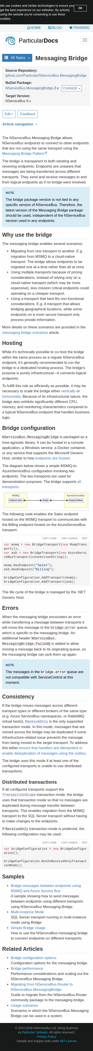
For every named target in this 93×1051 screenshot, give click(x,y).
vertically (68, 391)
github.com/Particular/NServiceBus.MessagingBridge (46, 75)
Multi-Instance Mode (27, 912)
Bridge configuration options (33, 958)
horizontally (11, 396)
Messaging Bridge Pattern (23, 153)
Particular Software (35, 1032)
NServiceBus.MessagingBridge (29, 88)
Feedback (27, 114)
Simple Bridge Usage (28, 928)
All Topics (17, 58)
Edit (9, 114)
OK (80, 8)
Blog (57, 28)
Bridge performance (27, 968)
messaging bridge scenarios (25, 333)
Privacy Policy (46, 1036)
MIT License (68, 1041)
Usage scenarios (24, 1005)
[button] (45, 123)
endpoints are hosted (52, 458)
